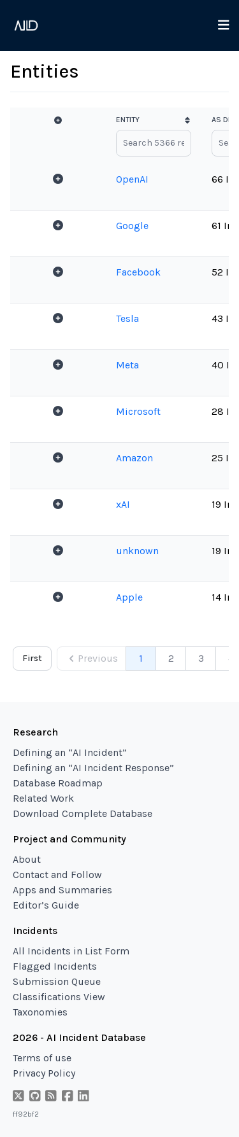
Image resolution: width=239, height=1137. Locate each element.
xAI (123, 504)
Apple (129, 597)
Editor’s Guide (46, 905)
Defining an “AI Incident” (70, 752)
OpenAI (132, 179)
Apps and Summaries (62, 890)
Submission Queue (57, 981)
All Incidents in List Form (71, 951)
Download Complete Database (82, 813)
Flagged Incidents (55, 966)
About (27, 859)
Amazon (134, 458)
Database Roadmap (58, 783)
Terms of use (42, 1058)
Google (132, 226)
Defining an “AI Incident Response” (93, 768)
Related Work (43, 798)
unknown (137, 551)
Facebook (138, 272)
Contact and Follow (57, 874)
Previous (91, 658)
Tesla (127, 318)
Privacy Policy (44, 1073)
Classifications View (59, 997)
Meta (127, 365)
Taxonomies (40, 1012)
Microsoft (138, 411)
